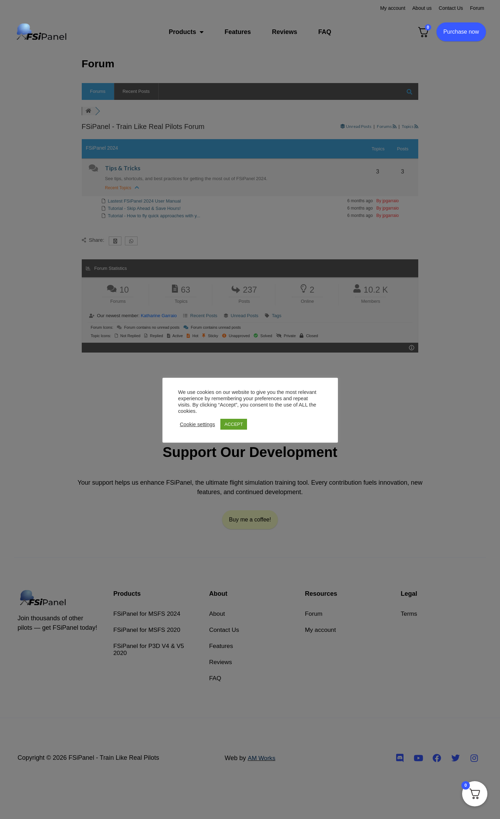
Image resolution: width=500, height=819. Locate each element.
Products (186, 32)
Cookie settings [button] (197, 424)
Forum (477, 8)
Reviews (284, 31)
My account (392, 8)
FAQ (324, 31)
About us (422, 8)
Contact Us (451, 8)
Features (238, 31)
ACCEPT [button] (234, 424)
